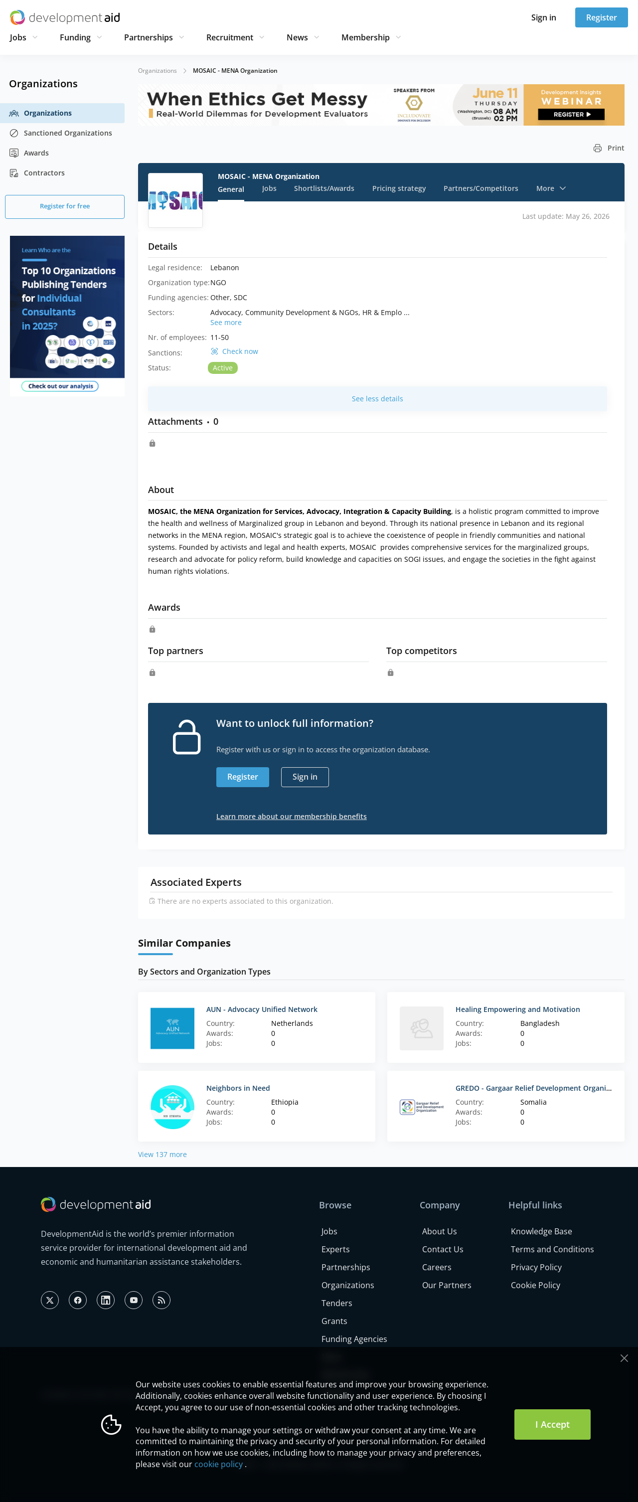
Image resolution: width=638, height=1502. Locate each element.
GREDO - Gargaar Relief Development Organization (542, 1088)
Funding (75, 37)
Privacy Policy (536, 1267)
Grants (334, 1321)
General (231, 189)
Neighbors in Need (238, 1088)
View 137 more (162, 1154)
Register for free (65, 205)
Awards (29, 153)
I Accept (552, 1424)
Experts (335, 1249)
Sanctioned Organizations (60, 133)
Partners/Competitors (481, 188)
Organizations (40, 113)
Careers (437, 1267)
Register (601, 17)
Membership (365, 37)
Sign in (543, 17)
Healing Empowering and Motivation (518, 1009)
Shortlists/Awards (324, 188)
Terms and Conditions (552, 1249)
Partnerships (148, 37)
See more (226, 322)
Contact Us (443, 1249)
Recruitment (229, 37)
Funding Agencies (354, 1339)
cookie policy (218, 1464)
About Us (439, 1231)
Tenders (336, 1303)
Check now (240, 351)
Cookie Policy (535, 1285)
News (297, 37)
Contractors (37, 173)
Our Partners (447, 1285)
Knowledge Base (541, 1231)
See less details (377, 398)
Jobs (18, 37)
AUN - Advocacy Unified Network (262, 1009)
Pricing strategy (399, 188)
